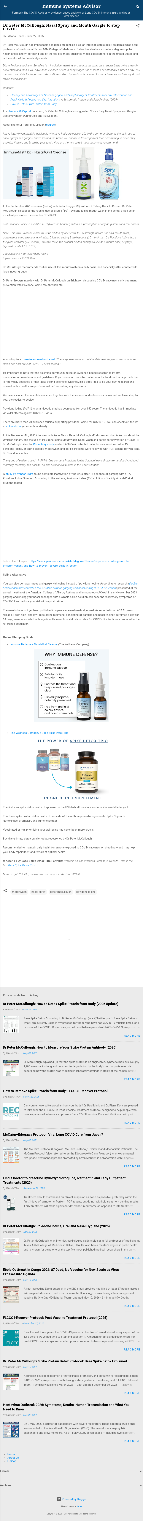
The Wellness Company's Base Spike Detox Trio (39, 733)
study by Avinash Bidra (19, 474)
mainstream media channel (38, 359)
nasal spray (38, 892)
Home (11, 1454)
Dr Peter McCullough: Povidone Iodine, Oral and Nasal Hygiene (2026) (56, 1226)
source (50, 124)
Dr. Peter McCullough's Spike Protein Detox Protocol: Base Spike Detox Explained (65, 1361)
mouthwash (19, 892)
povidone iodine (86, 892)
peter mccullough (61, 892)
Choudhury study (43, 444)
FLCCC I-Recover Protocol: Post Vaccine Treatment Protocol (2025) (55, 1318)
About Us (13, 1457)
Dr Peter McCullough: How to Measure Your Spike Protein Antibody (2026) (60, 1047)
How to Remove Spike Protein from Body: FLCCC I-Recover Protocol (55, 1091)
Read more (132, 1035)
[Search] (138, 7)
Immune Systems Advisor (71, 6)
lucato (79, 1506)
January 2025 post (19, 111)
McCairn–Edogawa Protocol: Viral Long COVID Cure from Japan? (53, 1134)
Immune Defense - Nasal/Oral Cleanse (34, 644)
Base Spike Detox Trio (21, 865)
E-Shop (11, 1461)
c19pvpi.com (14, 426)
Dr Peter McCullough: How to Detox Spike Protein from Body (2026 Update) (60, 1004)
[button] (138, 26)
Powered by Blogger (71, 1499)
